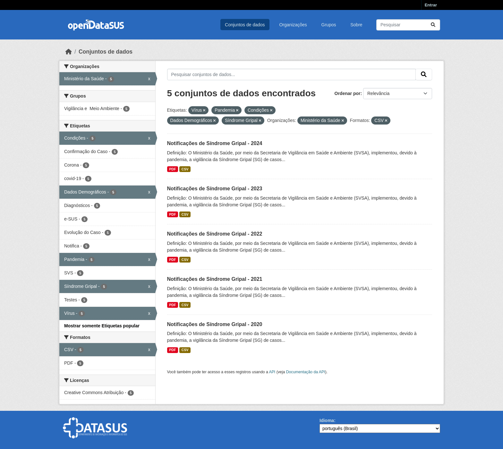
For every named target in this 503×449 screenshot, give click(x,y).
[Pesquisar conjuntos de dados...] (408, 24)
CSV (185, 169)
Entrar (431, 5)
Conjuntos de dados (245, 24)
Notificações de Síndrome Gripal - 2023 (214, 188)
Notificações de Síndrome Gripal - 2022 (214, 234)
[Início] (68, 51)
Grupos (328, 24)
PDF (172, 169)
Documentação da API (305, 372)
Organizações (293, 24)
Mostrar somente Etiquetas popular (102, 325)
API (272, 372)
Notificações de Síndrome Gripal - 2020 (214, 324)
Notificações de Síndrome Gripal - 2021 (214, 279)
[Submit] (433, 24)
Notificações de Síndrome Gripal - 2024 (214, 143)
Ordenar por (348, 93)
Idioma (327, 420)
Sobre (356, 24)
